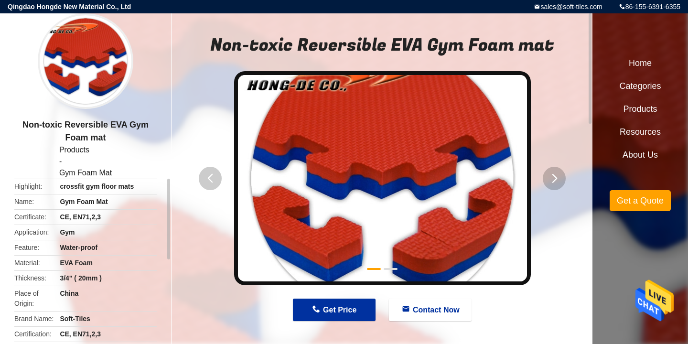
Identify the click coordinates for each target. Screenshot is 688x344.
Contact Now (436, 310)
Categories (640, 86)
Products (74, 150)
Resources (640, 132)
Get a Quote (640, 200)
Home (640, 63)
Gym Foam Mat (85, 173)
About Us (640, 155)
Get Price (339, 310)
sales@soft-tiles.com (571, 7)
